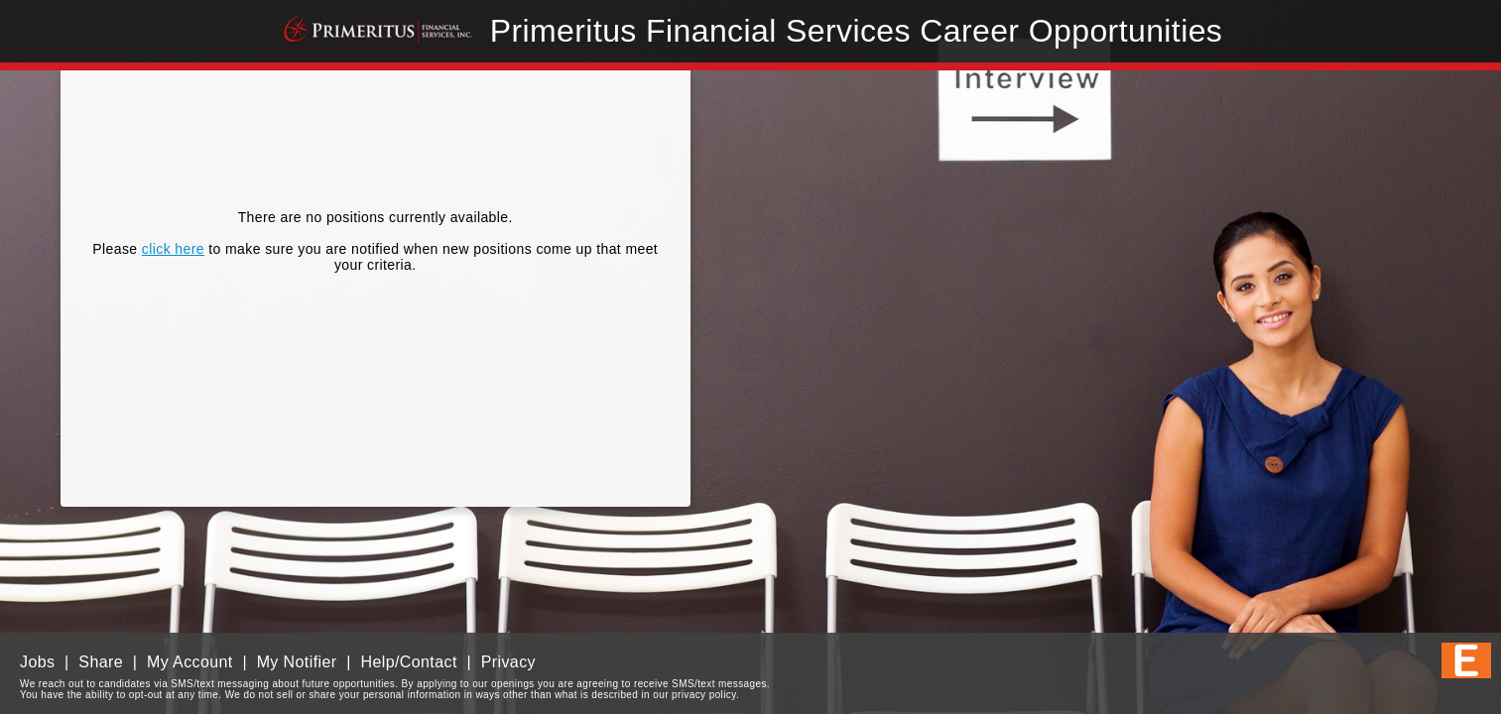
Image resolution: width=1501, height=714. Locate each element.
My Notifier (297, 662)
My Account (190, 662)
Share (100, 662)
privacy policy (704, 694)
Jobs (37, 662)
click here (173, 249)
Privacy (508, 662)
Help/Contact (408, 662)
